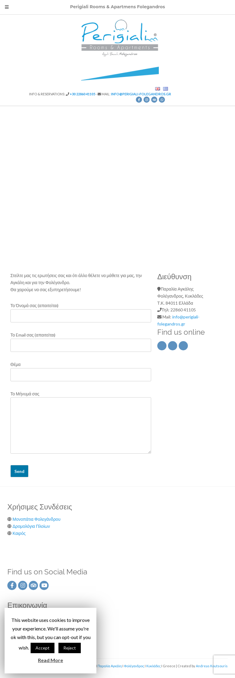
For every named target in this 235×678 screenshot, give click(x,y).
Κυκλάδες (153, 666)
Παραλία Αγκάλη (110, 666)
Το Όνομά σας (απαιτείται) (80, 310)
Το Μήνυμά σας (80, 423)
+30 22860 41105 (82, 94)
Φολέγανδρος (134, 666)
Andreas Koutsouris (212, 666)
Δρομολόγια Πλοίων (31, 526)
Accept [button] (42, 647)
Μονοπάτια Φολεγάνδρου (37, 519)
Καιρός (19, 533)
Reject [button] (69, 647)
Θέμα (80, 369)
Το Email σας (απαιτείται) (80, 340)
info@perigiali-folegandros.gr (141, 94)
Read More (50, 660)
